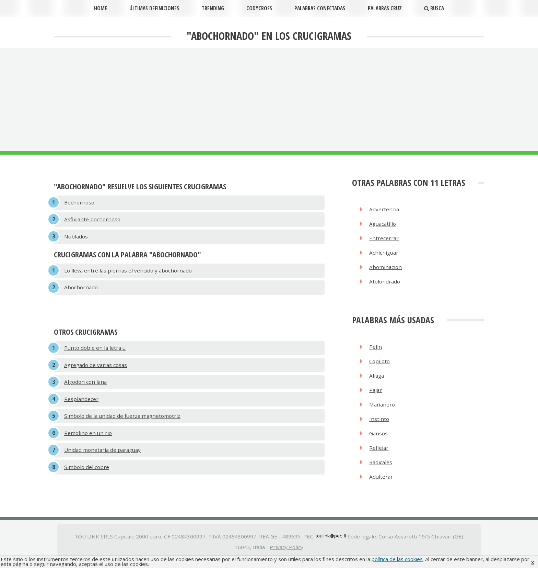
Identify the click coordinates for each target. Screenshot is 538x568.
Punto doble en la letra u (95, 349)
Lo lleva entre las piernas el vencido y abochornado (128, 271)
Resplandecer (81, 402)
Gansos (379, 437)
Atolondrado (385, 283)
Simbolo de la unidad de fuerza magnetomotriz (122, 419)
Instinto (379, 422)
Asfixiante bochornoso (92, 219)
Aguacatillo (383, 224)
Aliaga (377, 378)
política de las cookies (397, 559)
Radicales (381, 466)
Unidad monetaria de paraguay (102, 453)
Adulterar (381, 481)
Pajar (376, 393)
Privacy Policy (286, 551)
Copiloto (380, 363)
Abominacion (386, 268)
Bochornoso (79, 202)
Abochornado (81, 289)
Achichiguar (384, 253)
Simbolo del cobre (86, 471)
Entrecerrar (384, 239)
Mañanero (383, 407)
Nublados (76, 237)
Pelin (376, 348)
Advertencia (384, 209)
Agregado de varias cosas (95, 367)
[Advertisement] (269, 100)
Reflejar (379, 451)
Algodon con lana (85, 384)
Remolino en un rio (88, 436)
